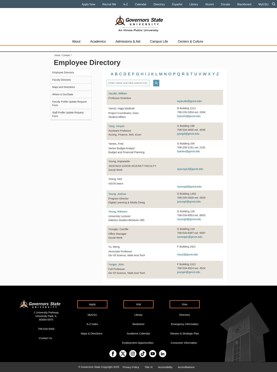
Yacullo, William (117, 93)
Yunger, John (116, 264)
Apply (92, 304)
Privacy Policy (131, 366)
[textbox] (128, 83)
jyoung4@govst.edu (189, 201)
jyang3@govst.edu (188, 133)
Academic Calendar (138, 333)
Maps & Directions (91, 333)
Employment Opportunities (137, 342)
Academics (98, 41)
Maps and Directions (63, 87)
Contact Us (45, 338)
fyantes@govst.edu (188, 151)
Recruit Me (109, 4)
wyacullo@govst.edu (189, 101)
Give (185, 304)
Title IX (149, 366)
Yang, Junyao (116, 126)
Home (57, 55)
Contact (66, 55)
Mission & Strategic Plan (184, 333)
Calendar (140, 4)
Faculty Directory (61, 79)
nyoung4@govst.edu (189, 186)
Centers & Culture (190, 41)
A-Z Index (92, 324)
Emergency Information (184, 324)
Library (193, 4)
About (76, 41)
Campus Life (159, 41)
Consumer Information (184, 342)
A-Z (125, 4)
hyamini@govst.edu (189, 116)
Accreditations (186, 366)
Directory (159, 4)
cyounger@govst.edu (189, 236)
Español (177, 4)
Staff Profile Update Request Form (68, 114)
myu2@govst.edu (187, 254)
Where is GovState (62, 94)
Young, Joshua (117, 193)
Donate (225, 4)
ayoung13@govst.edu (190, 168)
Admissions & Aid (128, 41)
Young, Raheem (117, 211)
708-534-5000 (46, 328)
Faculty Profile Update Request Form (69, 103)
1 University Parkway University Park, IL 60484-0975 (46, 316)
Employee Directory (63, 72)
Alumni (209, 4)
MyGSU (263, 4)
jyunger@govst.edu (188, 272)
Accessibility (165, 366)
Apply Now (88, 4)
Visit (138, 304)
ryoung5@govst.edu (189, 219)
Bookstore (138, 324)
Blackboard (244, 4)
